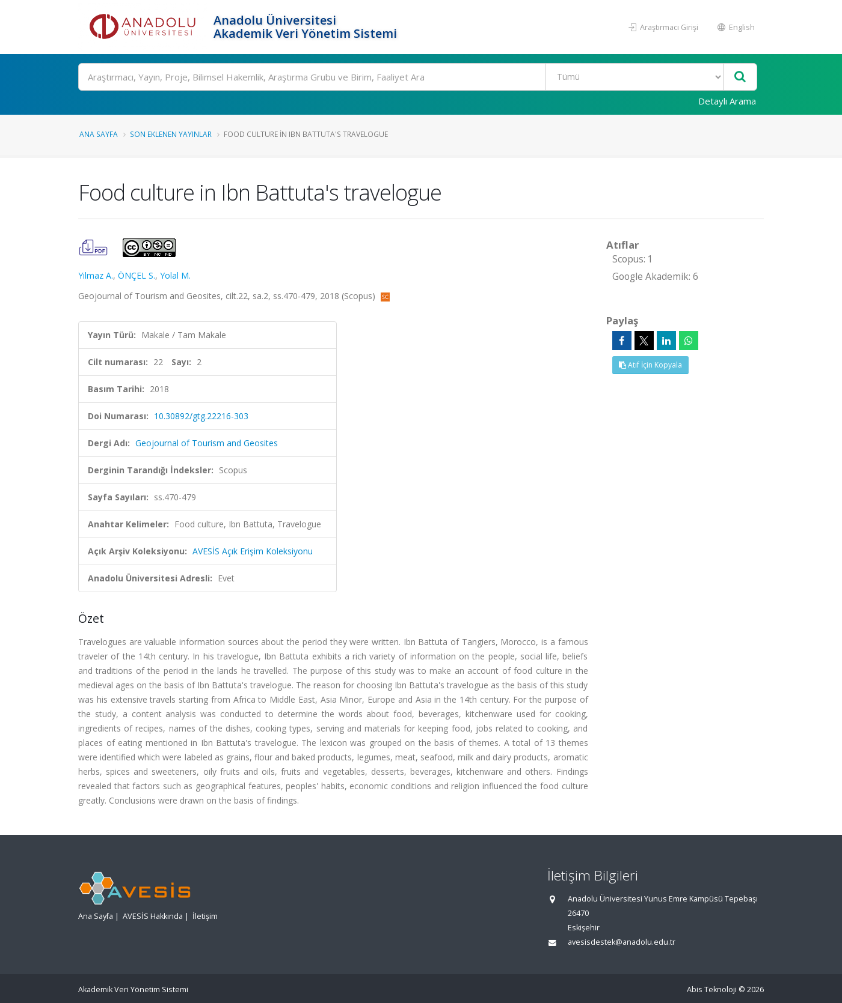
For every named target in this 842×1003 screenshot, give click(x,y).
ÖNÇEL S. (136, 275)
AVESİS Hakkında (153, 916)
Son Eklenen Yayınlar (171, 134)
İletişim (205, 916)
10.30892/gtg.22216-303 (201, 416)
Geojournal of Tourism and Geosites (206, 443)
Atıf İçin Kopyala (650, 365)
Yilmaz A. (95, 275)
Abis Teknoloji (712, 989)
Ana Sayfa (98, 134)
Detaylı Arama (727, 101)
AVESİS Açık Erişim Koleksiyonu (252, 551)
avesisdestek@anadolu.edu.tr (621, 942)
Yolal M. (175, 275)
